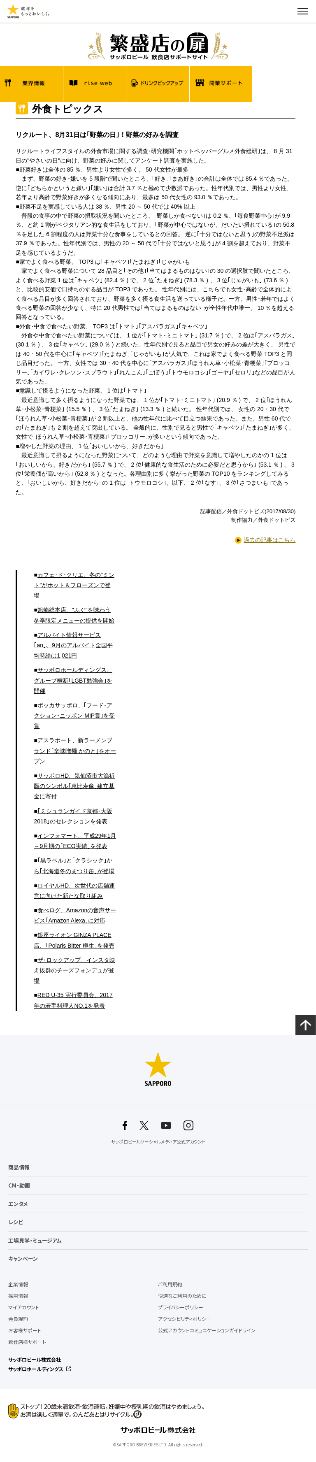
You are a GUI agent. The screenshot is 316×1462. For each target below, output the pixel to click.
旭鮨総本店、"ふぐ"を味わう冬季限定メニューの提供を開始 (74, 615)
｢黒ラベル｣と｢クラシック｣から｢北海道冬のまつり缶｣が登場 (74, 865)
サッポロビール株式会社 (34, 1359)
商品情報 (19, 1167)
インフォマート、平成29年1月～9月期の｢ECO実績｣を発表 (75, 840)
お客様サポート (24, 1330)
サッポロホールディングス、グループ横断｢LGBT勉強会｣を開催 (73, 680)
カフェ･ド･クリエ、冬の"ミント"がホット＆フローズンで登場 (74, 585)
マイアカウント (23, 1307)
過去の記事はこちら (269, 540)
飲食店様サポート (27, 1342)
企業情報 (18, 1284)
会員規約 (18, 1319)
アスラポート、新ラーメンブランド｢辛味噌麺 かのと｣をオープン (75, 750)
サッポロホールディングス (35, 1369)
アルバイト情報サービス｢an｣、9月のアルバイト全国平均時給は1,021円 (73, 645)
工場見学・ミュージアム (35, 1240)
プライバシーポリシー (180, 1307)
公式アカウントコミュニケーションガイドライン (207, 1330)
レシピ (15, 1222)
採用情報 (18, 1295)
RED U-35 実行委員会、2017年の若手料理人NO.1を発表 (73, 1000)
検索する (288, 11)
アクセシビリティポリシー (184, 1319)
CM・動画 (19, 1185)
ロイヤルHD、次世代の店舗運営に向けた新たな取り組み (74, 890)
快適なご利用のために (182, 1295)
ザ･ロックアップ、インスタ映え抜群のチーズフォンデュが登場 (74, 970)
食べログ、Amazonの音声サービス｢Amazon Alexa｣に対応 (75, 915)
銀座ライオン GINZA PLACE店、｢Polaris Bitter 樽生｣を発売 (74, 940)
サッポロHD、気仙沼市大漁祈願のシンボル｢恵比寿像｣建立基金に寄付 (74, 786)
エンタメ (18, 1204)
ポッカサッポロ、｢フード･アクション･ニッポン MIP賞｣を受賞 (74, 715)
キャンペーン (23, 1258)
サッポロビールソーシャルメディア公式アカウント (158, 1142)
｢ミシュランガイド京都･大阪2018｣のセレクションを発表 (73, 816)
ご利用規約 (170, 1284)
